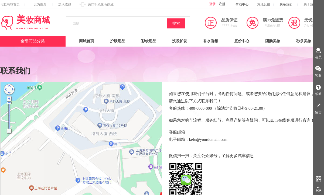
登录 (212, 4)
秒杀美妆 (303, 41)
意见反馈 (263, 4)
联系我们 (288, 4)
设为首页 (39, 4)
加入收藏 (64, 4)
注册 (222, 4)
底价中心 (241, 41)
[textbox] (119, 23)
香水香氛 (210, 41)
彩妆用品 (148, 41)
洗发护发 (179, 41)
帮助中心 (242, 4)
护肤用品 (117, 41)
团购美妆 (272, 41)
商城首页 (86, 41)
